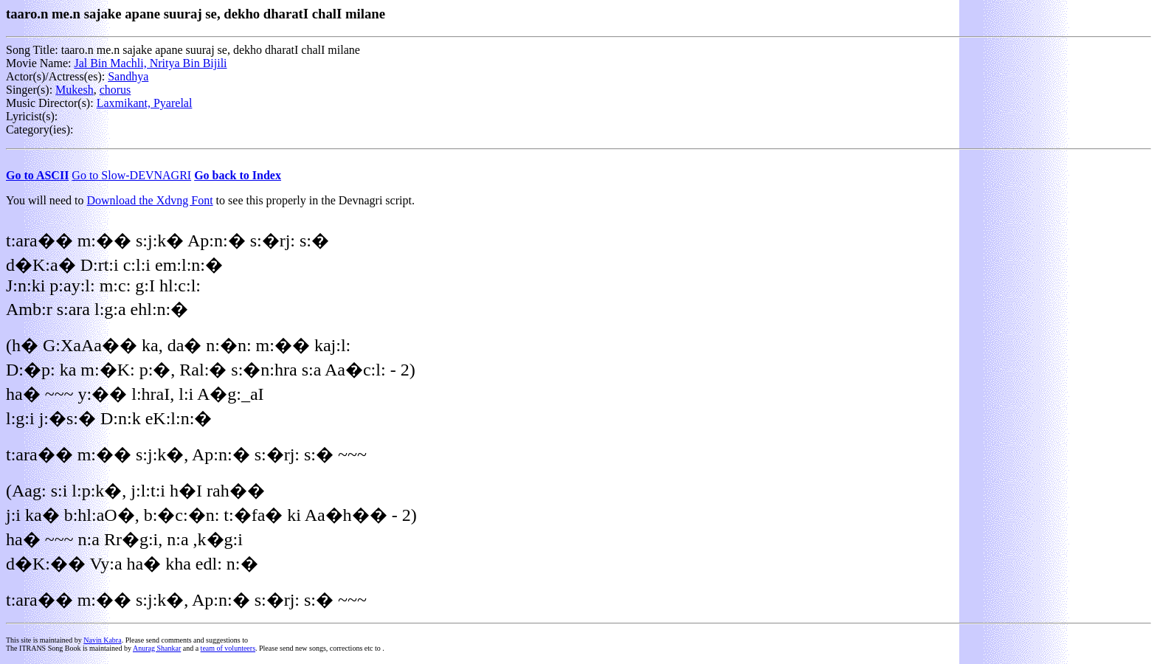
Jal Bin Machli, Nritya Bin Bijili (150, 63)
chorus (115, 89)
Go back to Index (237, 175)
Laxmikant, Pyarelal (145, 103)
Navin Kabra (102, 640)
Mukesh (74, 89)
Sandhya (128, 76)
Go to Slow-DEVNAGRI (131, 175)
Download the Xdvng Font (150, 200)
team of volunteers (228, 648)
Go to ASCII (37, 175)
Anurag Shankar (157, 648)
